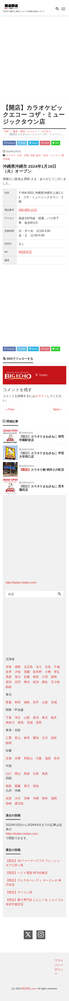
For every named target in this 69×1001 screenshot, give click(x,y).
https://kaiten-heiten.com (22, 833)
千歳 (57, 666)
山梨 (27, 717)
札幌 (27, 676)
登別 (9, 681)
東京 (45, 717)
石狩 (18, 681)
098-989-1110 (28, 209)
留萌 (54, 676)
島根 (27, 773)
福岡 (54, 798)
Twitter (22, 143)
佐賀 (9, 798)
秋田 (18, 702)
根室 (36, 676)
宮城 (54, 702)
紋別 (36, 681)
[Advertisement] (34, 59)
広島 (36, 773)
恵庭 (9, 676)
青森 (9, 702)
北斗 (39, 666)
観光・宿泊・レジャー (48, 155)
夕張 (18, 671)
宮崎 (27, 798)
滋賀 (48, 758)
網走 (45, 681)
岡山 (18, 773)
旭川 (18, 676)
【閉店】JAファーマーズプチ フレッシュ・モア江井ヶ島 (34, 863)
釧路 (9, 686)
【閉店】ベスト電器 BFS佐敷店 (27, 872)
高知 (36, 785)
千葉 (9, 717)
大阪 (39, 758)
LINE (55, 143)
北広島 (28, 666)
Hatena (33, 143)
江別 (45, 676)
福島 (27, 702)
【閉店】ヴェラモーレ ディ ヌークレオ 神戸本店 (33, 882)
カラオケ (10, 155)
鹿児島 (19, 803)
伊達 (9, 666)
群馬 (21, 722)
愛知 (36, 737)
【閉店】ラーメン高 (19, 892)
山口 (9, 773)
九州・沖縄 (23, 155)
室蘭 (27, 671)
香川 (27, 785)
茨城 (30, 722)
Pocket (45, 143)
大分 (18, 798)
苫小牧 (55, 681)
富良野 (37, 671)
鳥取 (45, 773)
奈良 (57, 758)
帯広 (57, 671)
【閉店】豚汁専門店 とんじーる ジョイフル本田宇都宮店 (34, 902)
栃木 (54, 717)
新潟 (36, 717)
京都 (9, 758)
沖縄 (32, 155)
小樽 (48, 671)
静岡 (9, 743)
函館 (18, 666)
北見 (48, 666)
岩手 (36, 702)
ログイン (41, 396)
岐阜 (27, 737)
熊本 (45, 798)
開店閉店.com (29, 988)
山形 (45, 702)
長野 (39, 722)
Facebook (9, 143)
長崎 (9, 803)
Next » (57, 409)
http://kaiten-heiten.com (21, 582)
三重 (9, 737)
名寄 (9, 671)
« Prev (10, 409)
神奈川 (10, 722)
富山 (18, 737)
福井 (54, 737)
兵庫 (18, 758)
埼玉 (18, 717)
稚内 (27, 681)
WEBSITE (25, 252)
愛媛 (18, 785)
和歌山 (28, 758)
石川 (45, 737)
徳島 (9, 785)
